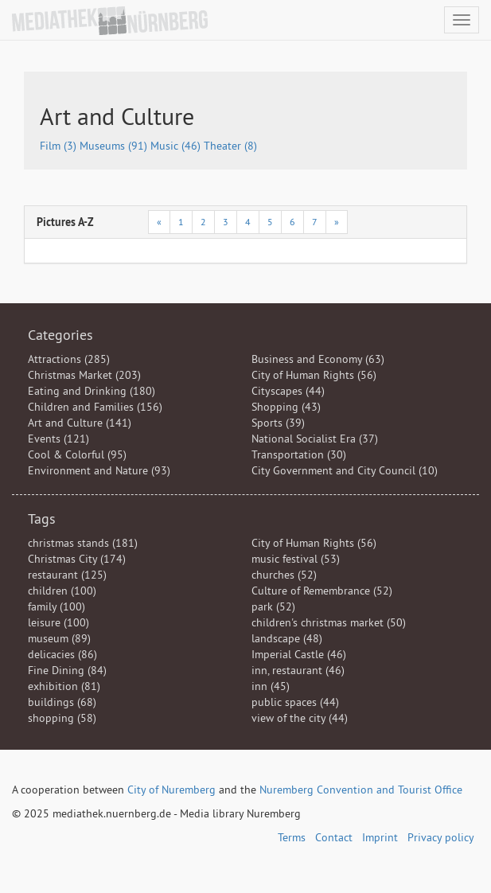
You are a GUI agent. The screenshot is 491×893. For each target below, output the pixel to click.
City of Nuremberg (171, 789)
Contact (334, 837)
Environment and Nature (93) (99, 470)
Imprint (380, 837)
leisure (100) (58, 622)
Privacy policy (440, 837)
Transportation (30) (298, 454)
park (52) (273, 606)
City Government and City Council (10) (344, 470)
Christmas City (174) (77, 559)
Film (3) (60, 145)
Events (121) (58, 438)
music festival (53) (295, 559)
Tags (42, 518)
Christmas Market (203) (84, 375)
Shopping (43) (286, 407)
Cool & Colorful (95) (77, 454)
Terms (292, 837)
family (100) (56, 606)
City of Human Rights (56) (313, 375)
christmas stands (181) (83, 543)
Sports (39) (278, 422)
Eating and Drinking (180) (91, 391)
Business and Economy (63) (317, 359)
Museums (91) (115, 145)
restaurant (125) (67, 574)
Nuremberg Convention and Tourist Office (360, 789)
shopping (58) (62, 718)
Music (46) (177, 145)
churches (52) (284, 574)
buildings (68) (62, 702)
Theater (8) (230, 145)
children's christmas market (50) (328, 622)
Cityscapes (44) (288, 391)
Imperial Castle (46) (298, 654)
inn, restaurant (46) (298, 670)
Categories (60, 335)
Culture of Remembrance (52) (321, 590)
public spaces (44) (295, 702)
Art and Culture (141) (79, 422)
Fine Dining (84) (67, 670)
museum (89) (59, 638)
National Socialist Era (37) (314, 438)
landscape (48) (286, 638)
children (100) (62, 590)
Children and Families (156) (95, 407)
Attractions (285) (69, 359)
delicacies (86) (62, 654)
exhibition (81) (64, 686)
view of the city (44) (299, 718)
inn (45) (270, 686)
